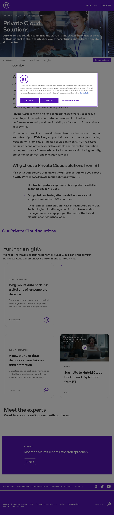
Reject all (49, 100)
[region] (57, 90)
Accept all (29, 100)
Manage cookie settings (70, 100)
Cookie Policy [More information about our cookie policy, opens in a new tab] (84, 93)
